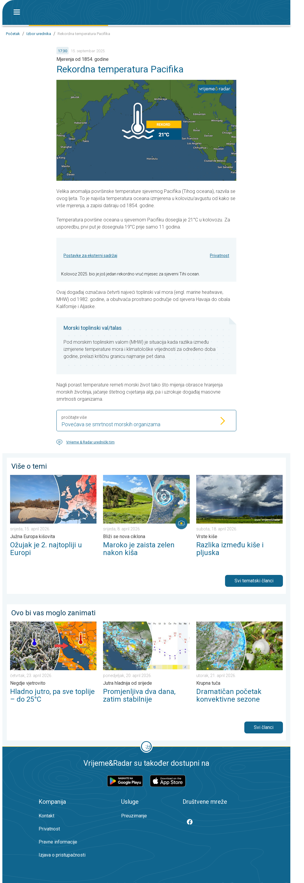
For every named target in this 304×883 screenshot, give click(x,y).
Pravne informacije (58, 842)
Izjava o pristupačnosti (62, 855)
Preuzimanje (134, 816)
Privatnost (219, 255)
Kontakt (46, 816)
